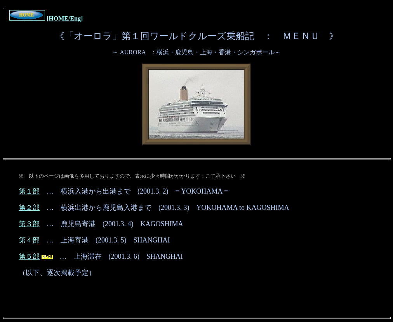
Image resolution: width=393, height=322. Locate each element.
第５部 (29, 256)
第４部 (29, 240)
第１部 (29, 191)
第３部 (29, 224)
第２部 (29, 207)
